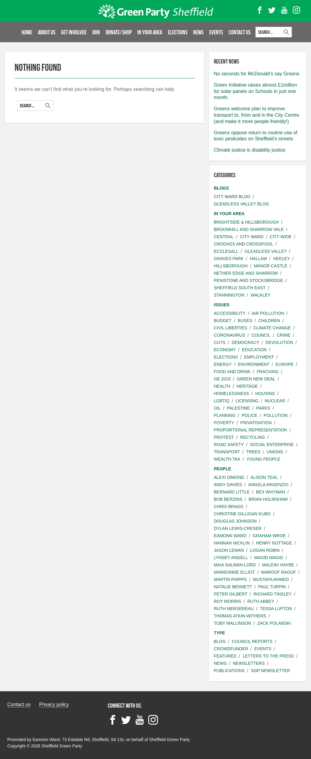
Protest (224, 437)
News (198, 32)
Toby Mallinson (232, 623)
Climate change (272, 327)
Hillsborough (231, 265)
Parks (263, 408)
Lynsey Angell (231, 557)
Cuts (219, 342)
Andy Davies (228, 484)
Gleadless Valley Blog (241, 203)
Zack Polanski (274, 623)
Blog (220, 641)
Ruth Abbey (260, 601)
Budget (222, 320)
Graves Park (229, 258)
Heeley (281, 258)
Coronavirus (229, 335)
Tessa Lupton (276, 608)
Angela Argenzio (268, 484)
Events (216, 32)
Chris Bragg (229, 506)
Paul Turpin (272, 586)
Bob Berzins (228, 499)
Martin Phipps (230, 579)
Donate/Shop (119, 32)
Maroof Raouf (278, 572)
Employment (259, 357)
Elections (178, 32)
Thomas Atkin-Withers (240, 615)
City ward (252, 236)
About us (46, 32)
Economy (225, 349)
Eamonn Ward (230, 535)
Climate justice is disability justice (249, 150)
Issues (221, 304)
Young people (263, 459)
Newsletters (249, 663)
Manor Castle (270, 265)
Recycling (252, 437)
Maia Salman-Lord (235, 564)
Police (249, 415)
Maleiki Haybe (278, 564)
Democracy (245, 342)
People (222, 468)
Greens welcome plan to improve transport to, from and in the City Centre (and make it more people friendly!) (256, 115)
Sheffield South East (239, 287)
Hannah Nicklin (232, 543)
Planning (225, 415)
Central (224, 236)
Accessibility (229, 313)
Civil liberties (230, 327)
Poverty (224, 422)
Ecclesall (226, 251)
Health (222, 386)
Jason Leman (229, 550)
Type (219, 632)
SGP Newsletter (270, 670)
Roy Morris (227, 601)
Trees (253, 451)
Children (269, 320)
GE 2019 (222, 378)
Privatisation (256, 422)
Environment (253, 364)
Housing (265, 393)
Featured (225, 656)
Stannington (229, 295)
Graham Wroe (269, 535)
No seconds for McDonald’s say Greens (256, 73)
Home (27, 32)
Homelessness (231, 393)
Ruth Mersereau (234, 608)
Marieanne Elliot (234, 572)
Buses (245, 320)
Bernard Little (232, 491)
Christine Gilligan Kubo (242, 513)
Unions (275, 451)
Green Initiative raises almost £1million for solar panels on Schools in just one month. (255, 91)
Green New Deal (256, 378)
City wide (281, 236)
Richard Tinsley (273, 594)
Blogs (221, 188)
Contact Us (240, 32)
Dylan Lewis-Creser (237, 528)
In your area (150, 32)
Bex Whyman (270, 491)
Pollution (276, 415)
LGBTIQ (221, 400)
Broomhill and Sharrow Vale (249, 229)
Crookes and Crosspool (243, 244)
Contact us (18, 704)
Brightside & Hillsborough (246, 222)
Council (261, 335)
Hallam (258, 258)
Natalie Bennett (233, 586)
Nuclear (275, 400)
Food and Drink (232, 371)
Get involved (73, 32)
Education (254, 349)
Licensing (247, 400)
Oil (217, 408)
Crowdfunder (231, 648)
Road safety (229, 444)
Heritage (247, 386)
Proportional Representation (250, 430)
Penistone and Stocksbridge (248, 280)
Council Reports (252, 641)
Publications (229, 670)
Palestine (238, 408)
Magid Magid (268, 557)
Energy (223, 364)
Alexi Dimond (229, 477)
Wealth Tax (227, 459)
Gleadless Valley (265, 251)
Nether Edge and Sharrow (246, 273)
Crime (283, 335)
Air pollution (268, 313)
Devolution (279, 342)
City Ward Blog (232, 196)
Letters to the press (268, 656)
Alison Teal (264, 477)
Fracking (268, 371)
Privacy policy (54, 704)
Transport (227, 451)
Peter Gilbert (230, 594)
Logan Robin (264, 550)
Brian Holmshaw (268, 499)
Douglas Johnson (235, 521)
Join (96, 32)
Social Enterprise (272, 444)
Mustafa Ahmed (271, 579)
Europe (284, 364)
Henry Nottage (274, 543)
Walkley (261, 295)
